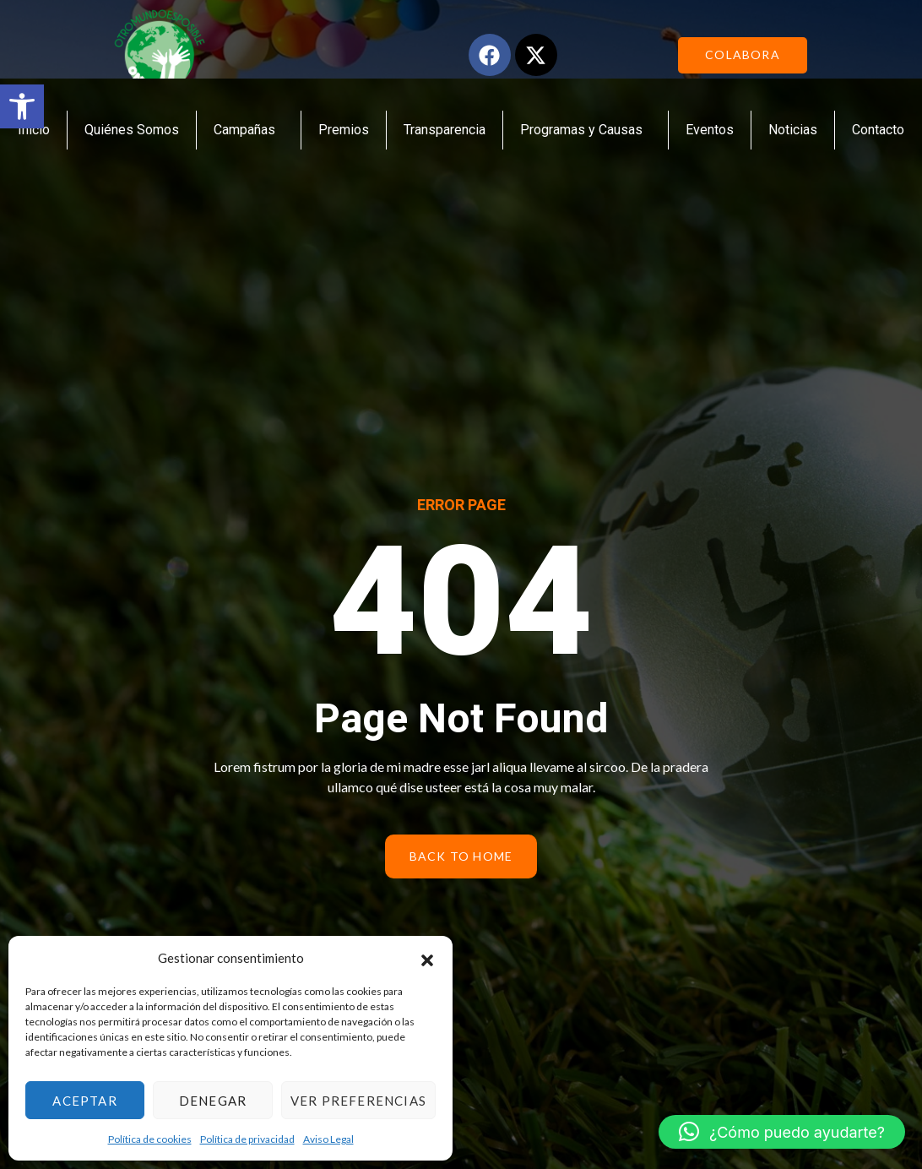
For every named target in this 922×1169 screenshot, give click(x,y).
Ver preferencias (358, 1100)
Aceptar (84, 1100)
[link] (22, 106)
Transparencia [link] (444, 130)
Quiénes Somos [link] (131, 130)
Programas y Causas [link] (585, 130)
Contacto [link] (878, 130)
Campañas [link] (249, 130)
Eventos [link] (710, 130)
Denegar (213, 1100)
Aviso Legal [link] (328, 1139)
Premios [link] (343, 130)
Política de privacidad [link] (247, 1139)
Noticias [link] (792, 130)
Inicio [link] (34, 130)
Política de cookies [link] (150, 1139)
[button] (427, 957)
